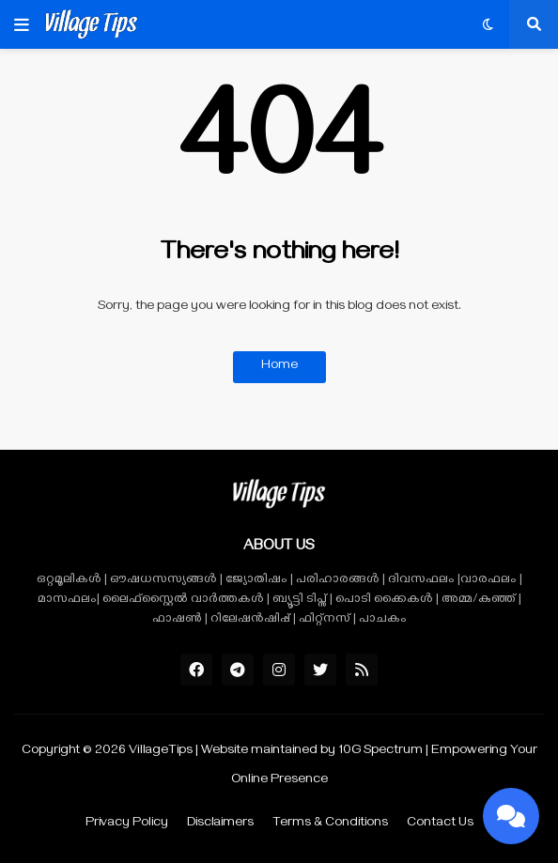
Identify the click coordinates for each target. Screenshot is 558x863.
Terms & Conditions (330, 824)
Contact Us (440, 824)
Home (279, 367)
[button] (21, 24)
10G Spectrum (380, 752)
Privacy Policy (126, 824)
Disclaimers (220, 824)
